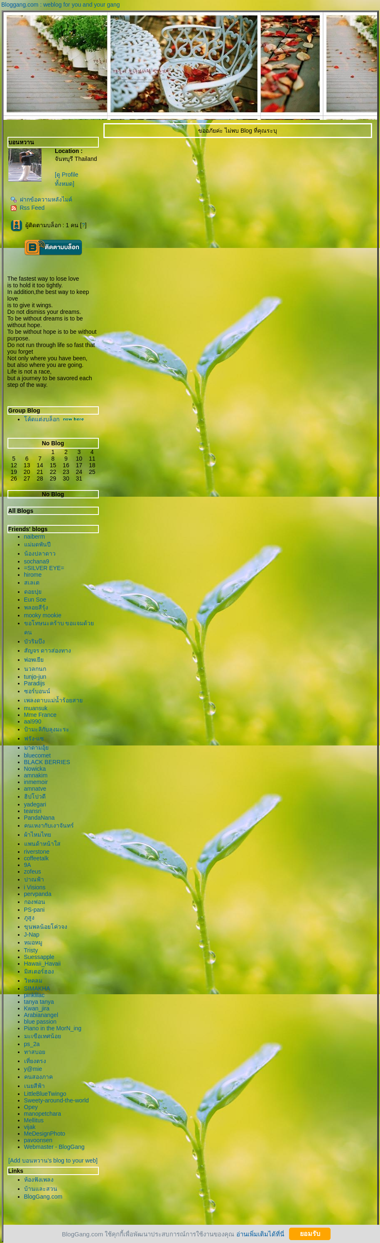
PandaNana (39, 817)
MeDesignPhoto (45, 1133)
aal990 (33, 721)
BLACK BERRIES (47, 762)
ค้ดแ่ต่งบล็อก (41, 419)
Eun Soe (35, 599)
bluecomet (37, 755)
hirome (33, 574)
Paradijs (34, 683)
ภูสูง (29, 917)
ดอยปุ (33, 591)
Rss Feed (27, 207)
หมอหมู (33, 942)
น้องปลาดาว (40, 553)
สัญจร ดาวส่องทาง (47, 650)
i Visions (35, 887)
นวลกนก (35, 668)
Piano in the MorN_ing (53, 1028)
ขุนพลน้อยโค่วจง (45, 926)
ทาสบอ (34, 1052)
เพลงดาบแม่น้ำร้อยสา (53, 700)
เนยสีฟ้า (34, 1086)
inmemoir (36, 782)
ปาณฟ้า (34, 879)
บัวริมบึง (34, 641)
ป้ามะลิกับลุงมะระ (46, 729)
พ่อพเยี (34, 659)
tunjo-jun (35, 676)
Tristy (31, 950)
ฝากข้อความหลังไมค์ (41, 199)
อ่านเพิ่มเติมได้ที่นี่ (260, 1233)
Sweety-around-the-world (56, 1100)
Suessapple (39, 957)
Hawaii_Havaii (42, 963)
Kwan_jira (36, 1008)
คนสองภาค (38, 1076)
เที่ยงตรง (35, 1061)
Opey (31, 1107)
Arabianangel (41, 1015)
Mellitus (34, 1120)
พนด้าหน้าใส (42, 843)
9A (27, 865)
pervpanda (37, 894)
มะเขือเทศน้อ (42, 1036)
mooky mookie (42, 615)
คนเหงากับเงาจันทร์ (49, 825)
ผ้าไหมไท (37, 834)
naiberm (34, 536)
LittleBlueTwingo (45, 1093)
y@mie (33, 1069)
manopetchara (42, 1113)
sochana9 (36, 561)
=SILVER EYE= (44, 568)
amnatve (35, 788)
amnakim (36, 775)
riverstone (36, 851)
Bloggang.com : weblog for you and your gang (60, 4)
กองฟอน (34, 901)
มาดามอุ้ (36, 747)
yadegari (35, 804)
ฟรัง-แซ (34, 738)
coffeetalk (36, 858)
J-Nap (31, 934)
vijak (30, 1127)
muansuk (36, 708)
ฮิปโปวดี (35, 796)
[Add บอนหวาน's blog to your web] (53, 1160)
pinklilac (34, 995)
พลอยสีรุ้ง (36, 607)
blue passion (40, 1021)
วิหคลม (33, 980)
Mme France (40, 714)
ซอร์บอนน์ (37, 691)
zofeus (32, 871)
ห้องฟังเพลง (39, 1179)
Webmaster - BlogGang (54, 1146)
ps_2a (32, 1044)
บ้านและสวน (40, 1188)
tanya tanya (39, 1001)
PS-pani (34, 909)
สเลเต (31, 582)
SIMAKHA (37, 988)
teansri (33, 811)
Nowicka (35, 768)
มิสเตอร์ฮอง (39, 971)
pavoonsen (38, 1140)
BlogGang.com (43, 1196)
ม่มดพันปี (37, 544)
